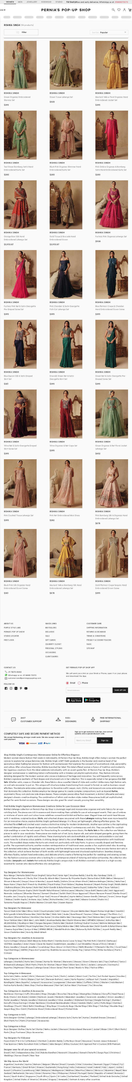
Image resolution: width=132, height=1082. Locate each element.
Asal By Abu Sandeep (96, 875)
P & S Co (20, 1041)
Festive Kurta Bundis (13, 985)
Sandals (82, 1003)
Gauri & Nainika (37, 881)
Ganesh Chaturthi (88, 1052)
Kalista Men (59, 923)
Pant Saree (69, 967)
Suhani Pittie (90, 950)
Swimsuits (113, 964)
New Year (34, 1055)
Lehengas (89, 818)
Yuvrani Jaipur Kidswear (105, 1041)
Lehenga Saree (41, 967)
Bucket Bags (81, 1006)
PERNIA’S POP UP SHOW (14, 632)
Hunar (33, 944)
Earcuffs (106, 994)
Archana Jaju (35, 899)
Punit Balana (68, 884)
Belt (20, 824)
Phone (84, 682)
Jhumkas (116, 1000)
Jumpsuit (35, 982)
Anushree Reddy (77, 875)
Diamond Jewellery (47, 1000)
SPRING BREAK (46, 929)
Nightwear (19, 967)
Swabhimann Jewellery (65, 944)
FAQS (89, 644)
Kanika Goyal (119, 893)
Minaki (111, 944)
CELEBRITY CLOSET (53, 644)
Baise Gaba (93, 878)
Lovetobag (44, 947)
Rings (44, 994)
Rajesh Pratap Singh (103, 884)
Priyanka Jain (10, 896)
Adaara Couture (88, 899)
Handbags (9, 1006)
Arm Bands (23, 997)
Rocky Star (33, 878)
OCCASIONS (50, 652)
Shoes (74, 1003)
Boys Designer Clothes (14, 1029)
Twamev (88, 914)
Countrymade (47, 911)
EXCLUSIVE (49, 632)
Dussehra (73, 1052)
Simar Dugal (121, 896)
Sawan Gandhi (91, 896)
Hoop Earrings (20, 1003)
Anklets (33, 997)
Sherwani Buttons (54, 979)
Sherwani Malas (74, 982)
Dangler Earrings (102, 1000)
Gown (86, 961)
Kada (66, 1003)
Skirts (40, 818)
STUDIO (59, 2)
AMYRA (24, 950)
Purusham (8, 917)
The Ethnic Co (114, 914)
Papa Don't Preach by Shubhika (32, 884)
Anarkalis (18, 961)
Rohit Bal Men (43, 914)
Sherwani (40, 976)
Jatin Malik (39, 920)
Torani (111, 896)
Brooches (98, 985)
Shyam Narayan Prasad (100, 893)
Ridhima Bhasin (13, 887)
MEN (20, 2)
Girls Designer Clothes (14, 1017)
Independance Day (25, 1052)
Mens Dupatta (22, 982)
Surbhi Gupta (20, 899)
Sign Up (104, 740)
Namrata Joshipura (13, 893)
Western (105, 982)
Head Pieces (117, 994)
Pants (63, 976)
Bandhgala (9, 982)
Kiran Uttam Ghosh (79, 881)
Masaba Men (10, 926)
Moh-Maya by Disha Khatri (40, 941)
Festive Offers (97, 967)
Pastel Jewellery (11, 1000)
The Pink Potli (89, 941)
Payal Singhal (10, 890)
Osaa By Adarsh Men (49, 878)
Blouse (80, 839)
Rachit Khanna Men (77, 920)
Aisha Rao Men (112, 920)
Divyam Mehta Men (80, 911)
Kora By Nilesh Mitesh (36, 932)
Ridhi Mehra (106, 878)
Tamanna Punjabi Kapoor (16, 902)
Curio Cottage (11, 941)
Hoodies (121, 976)
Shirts (31, 976)
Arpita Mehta (75, 896)
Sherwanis (68, 961)
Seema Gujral (79, 887)
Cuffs (27, 994)
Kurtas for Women (52, 961)
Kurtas (115, 791)
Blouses (29, 967)
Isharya (22, 941)
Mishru (111, 881)
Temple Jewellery (29, 1000)
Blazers (31, 979)
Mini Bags (93, 1006)
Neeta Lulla (102, 890)
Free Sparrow (10, 1044)
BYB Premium (114, 1044)
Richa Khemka (56, 899)
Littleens (44, 1044)
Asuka (66, 914)
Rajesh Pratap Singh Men (102, 911)
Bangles (52, 994)
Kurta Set (77, 1017)
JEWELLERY (31, 2)
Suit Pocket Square (106, 976)
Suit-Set (40, 979)
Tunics (122, 961)
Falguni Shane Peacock (15, 878)
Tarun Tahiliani (111, 887)
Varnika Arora (61, 941)
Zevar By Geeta (44, 944)
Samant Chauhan (50, 893)
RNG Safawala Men (84, 926)
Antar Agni (63, 875)
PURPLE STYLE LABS (12, 628)
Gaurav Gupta (25, 890)
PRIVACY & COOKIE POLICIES (99, 640)
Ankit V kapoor (62, 911)
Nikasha (79, 890)
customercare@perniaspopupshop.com (24, 678)
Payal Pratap (54, 884)
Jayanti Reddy (53, 881)
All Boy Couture (71, 1044)
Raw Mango (9, 875)
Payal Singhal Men (34, 926)
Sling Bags (51, 1006)
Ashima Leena (67, 890)
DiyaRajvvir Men (26, 923)
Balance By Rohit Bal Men (89, 929)
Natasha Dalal (23, 875)
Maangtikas (85, 994)
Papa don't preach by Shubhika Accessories (49, 950)
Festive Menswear (45, 985)
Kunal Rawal (76, 914)
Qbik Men (28, 920)
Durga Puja (103, 1052)
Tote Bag (104, 1006)
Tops (106, 961)
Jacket (96, 1029)
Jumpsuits (17, 860)
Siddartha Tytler (95, 887)
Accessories (46, 982)
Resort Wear (62, 964)
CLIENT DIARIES (51, 656)
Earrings (19, 994)
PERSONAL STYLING (53, 648)
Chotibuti (42, 1041)
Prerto (117, 950)
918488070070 (121, 2)
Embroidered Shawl (54, 1009)
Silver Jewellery (65, 1000)
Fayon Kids (9, 1041)
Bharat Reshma (22, 917)
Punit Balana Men (96, 917)
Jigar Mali (74, 899)
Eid (37, 1052)
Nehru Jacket (21, 976)
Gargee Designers (43, 923)
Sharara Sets (96, 961)
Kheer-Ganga (100, 914)
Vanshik (119, 911)
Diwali (7, 1052)
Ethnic (97, 982)
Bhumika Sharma (32, 893)
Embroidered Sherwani (81, 1029)
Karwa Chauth (22, 1055)
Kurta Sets (92, 830)
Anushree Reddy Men (56, 920)
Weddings (8, 1055)
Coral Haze (121, 947)
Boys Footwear (18, 1032)
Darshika (35, 917)
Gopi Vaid (45, 896)
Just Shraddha (84, 944)
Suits (56, 976)
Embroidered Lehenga (46, 1017)
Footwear (82, 985)
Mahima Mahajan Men (110, 923)
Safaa (45, 899)
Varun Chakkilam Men (14, 932)
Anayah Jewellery (28, 947)
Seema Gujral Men (14, 929)
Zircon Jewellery (115, 997)
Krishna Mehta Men (61, 917)
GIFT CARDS (50, 640)
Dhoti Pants (31, 964)
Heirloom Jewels (45, 997)
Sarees (39, 961)
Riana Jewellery (11, 947)
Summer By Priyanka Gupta (73, 878)
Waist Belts (28, 1006)
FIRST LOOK (9, 640)
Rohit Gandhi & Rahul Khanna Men (111, 926)
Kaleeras (97, 994)
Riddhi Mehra (121, 884)
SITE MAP (91, 648)
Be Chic (110, 947)
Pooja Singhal (38, 875)
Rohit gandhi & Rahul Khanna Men (19, 914)
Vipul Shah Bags (11, 950)
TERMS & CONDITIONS (96, 636)
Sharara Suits (64, 1017)
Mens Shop (30, 985)
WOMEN (10, 2)
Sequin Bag (9, 1009)
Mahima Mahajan (98, 881)
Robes (7, 979)
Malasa (9, 899)
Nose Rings (73, 994)
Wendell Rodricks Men (64, 929)
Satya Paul (52, 875)
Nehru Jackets (51, 1029)
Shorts (14, 979)
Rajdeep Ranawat (84, 884)
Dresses (77, 961)
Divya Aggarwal (80, 893)
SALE (47, 636)
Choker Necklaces (37, 1003)
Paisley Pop (77, 950)
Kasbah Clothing (74, 923)
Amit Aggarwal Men (115, 917)
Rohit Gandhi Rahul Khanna (46, 890)
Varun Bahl (90, 890)
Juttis (96, 1003)
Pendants (59, 997)
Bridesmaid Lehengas (14, 964)
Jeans (66, 979)
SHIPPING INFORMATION (97, 628)
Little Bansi (31, 1041)
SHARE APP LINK (120, 690)
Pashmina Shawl (36, 1009)
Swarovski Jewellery (96, 997)
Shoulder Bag (116, 1006)
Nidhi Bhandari (86, 947)
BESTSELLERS (50, 628)
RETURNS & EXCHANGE (96, 632)
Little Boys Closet (72, 1041)
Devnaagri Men (79, 917)
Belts (89, 1003)
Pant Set (59, 985)
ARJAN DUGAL (10, 923)
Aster (26, 944)
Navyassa (86, 1041)
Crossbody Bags (66, 1006)
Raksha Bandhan (49, 1052)
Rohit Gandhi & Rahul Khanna (58, 887)
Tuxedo (103, 979)
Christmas (114, 1052)
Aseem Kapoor (66, 902)
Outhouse (111, 941)
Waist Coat (81, 976)
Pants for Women (46, 964)
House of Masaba (59, 896)
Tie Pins (92, 976)
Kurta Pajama (77, 979)
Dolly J (111, 875)
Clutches (117, 1003)
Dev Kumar (46, 917)
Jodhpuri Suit (92, 979)
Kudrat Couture (91, 923)
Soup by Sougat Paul (28, 896)
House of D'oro (100, 944)
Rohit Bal (38, 887)
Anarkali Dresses (98, 1017)
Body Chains (10, 997)
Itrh (66, 899)
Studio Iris (102, 899)
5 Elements (100, 947)
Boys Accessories (35, 1032)
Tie (90, 985)
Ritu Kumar (27, 887)
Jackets (30, 860)
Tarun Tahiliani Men (13, 920)
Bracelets (35, 994)
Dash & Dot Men (18, 911)
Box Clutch (21, 1009)
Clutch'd (101, 941)
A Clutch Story (71, 947)
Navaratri (63, 1052)
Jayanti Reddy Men (111, 929)
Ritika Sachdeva (105, 950)
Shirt (111, 1029)
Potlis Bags (106, 1003)
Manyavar (118, 878)
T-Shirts (22, 979)
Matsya (102, 896)
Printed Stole (72, 1009)
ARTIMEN (91, 920)
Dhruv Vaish (33, 911)
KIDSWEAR (46, 2)
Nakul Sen (120, 881)
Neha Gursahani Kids (28, 1044)
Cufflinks (88, 982)
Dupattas (8, 967)
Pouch (18, 1006)
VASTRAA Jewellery (13, 944)
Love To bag (75, 941)
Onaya (25, 881)
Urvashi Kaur (51, 902)
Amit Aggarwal (116, 890)
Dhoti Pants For (11, 1020)
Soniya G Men (31, 929)
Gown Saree (56, 967)
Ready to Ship (82, 967)
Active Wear (70, 985)
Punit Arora (50, 926)
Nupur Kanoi (9, 884)
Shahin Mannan (37, 902)
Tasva (6, 911)
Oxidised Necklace (55, 1003)
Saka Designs (56, 1044)
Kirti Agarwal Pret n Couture (93, 1044)
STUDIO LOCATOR (11, 636)
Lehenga (30, 1017)
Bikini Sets (74, 964)
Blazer (104, 1029)
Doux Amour (56, 947)
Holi (13, 1052)
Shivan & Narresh (12, 881)
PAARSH (21, 926)
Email (71, 682)
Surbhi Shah (65, 893)
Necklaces (8, 994)
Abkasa (100, 920)
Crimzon (8, 953)
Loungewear (59, 982)
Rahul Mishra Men (65, 926)
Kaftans (114, 961)
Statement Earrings (84, 1000)
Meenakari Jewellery (75, 997)
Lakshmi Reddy (55, 1041)
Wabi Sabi (57, 914)
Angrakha (113, 979)
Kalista (65, 881)
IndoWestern (117, 982)
